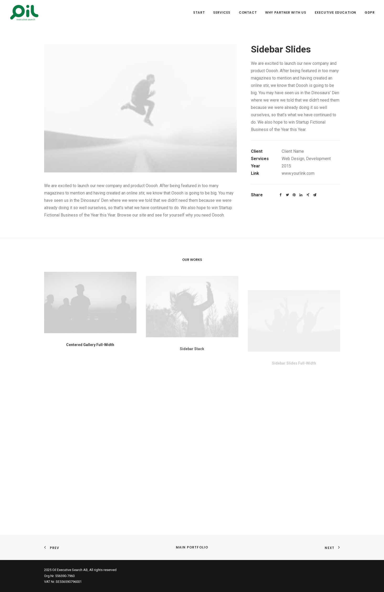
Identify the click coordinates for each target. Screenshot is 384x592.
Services (221, 12)
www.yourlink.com (298, 173)
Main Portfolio (192, 547)
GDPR (370, 12)
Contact (248, 12)
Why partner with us (285, 12)
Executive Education (335, 12)
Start (199, 12)
